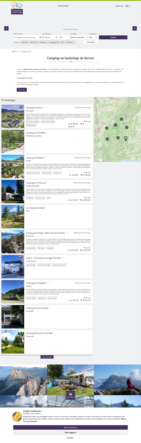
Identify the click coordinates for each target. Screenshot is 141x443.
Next (134, 28)
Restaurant (43, 42)
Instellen (70, 438)
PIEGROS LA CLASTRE (33, 136)
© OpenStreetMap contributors (131, 161)
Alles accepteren (70, 427)
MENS (28, 161)
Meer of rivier (34, 42)
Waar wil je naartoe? (18, 34)
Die (27, 211)
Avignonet (29, 336)
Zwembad (25, 42)
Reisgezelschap (93, 34)
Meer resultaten (47, 357)
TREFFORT (30, 236)
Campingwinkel (54, 42)
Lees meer (22, 90)
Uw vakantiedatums (46, 34)
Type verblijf (73, 34)
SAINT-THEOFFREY (32, 186)
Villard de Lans (31, 261)
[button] (107, 128)
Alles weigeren (70, 432)
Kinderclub (69, 42)
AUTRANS (30, 111)
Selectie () (119, 6)
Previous (6, 28)
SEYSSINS (29, 311)
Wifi (62, 42)
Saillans (29, 286)
